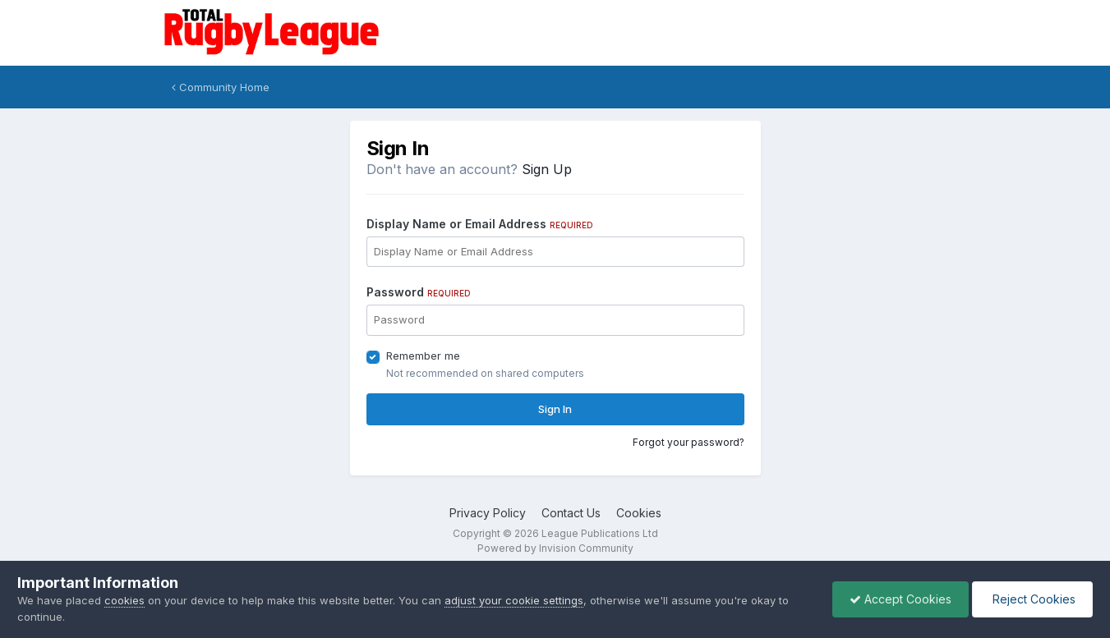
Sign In (555, 408)
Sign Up (547, 169)
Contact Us (571, 513)
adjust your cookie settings (513, 600)
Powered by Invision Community (555, 548)
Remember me (423, 355)
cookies (124, 600)
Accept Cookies (900, 599)
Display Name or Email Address (479, 224)
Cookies (638, 513)
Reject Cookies (1032, 599)
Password (418, 292)
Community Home (220, 87)
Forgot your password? (688, 442)
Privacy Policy (487, 513)
